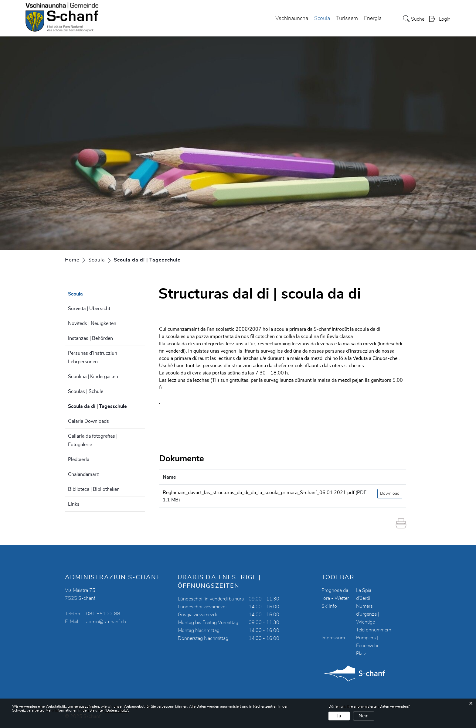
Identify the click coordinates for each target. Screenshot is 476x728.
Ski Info (329, 606)
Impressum (333, 637)
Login (444, 19)
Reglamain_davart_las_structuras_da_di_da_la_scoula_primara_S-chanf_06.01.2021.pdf (258, 492)
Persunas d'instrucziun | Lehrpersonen (94, 357)
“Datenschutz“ (116, 710)
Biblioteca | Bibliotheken (94, 489)
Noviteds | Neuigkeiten (92, 323)
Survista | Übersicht (89, 308)
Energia (373, 18)
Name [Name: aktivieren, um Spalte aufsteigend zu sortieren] (169, 477)
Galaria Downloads (88, 421)
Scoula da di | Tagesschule (106, 405)
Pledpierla (78, 459)
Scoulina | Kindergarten (93, 376)
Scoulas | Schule (85, 391)
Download (389, 493)
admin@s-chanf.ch (106, 621)
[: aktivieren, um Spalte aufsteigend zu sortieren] (390, 477)
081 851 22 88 (103, 613)
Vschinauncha (291, 18)
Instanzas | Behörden (90, 338)
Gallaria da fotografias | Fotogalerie (92, 440)
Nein (364, 715)
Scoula (322, 18)
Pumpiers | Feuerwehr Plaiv (367, 645)
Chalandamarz (83, 474)
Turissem (347, 18)
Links (74, 504)
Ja (339, 715)
